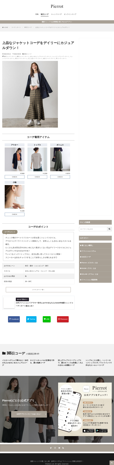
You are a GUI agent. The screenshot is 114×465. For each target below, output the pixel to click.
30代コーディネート (10, 56)
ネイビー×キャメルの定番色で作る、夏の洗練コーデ (42, 362)
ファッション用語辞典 (89, 280)
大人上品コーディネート (35, 58)
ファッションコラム (89, 251)
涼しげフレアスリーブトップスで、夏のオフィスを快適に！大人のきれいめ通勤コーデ (70, 363)
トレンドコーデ (56, 14)
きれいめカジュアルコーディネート (40, 56)
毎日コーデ (45, 14)
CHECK (14, 177)
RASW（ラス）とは (89, 269)
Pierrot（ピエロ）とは (90, 263)
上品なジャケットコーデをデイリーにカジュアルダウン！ (52, 27)
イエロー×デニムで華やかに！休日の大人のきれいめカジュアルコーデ (15, 363)
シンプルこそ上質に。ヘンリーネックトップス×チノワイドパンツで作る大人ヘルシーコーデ (99, 363)
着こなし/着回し (87, 245)
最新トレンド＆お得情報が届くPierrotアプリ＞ (56, 22)
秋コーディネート (61, 58)
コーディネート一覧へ (38, 290)
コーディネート (16, 27)
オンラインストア (70, 14)
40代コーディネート (23, 56)
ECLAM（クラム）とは (90, 274)
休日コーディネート (21, 58)
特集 (37, 14)
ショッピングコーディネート (60, 56)
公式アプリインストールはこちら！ (29, 415)
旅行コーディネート (49, 58)
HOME (6, 27)
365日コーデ (28, 27)
